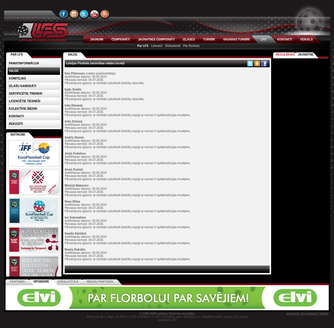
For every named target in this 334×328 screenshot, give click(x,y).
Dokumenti (173, 45)
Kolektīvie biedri (23, 108)
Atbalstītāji (68, 281)
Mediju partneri (100, 281)
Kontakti (16, 116)
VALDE (72, 54)
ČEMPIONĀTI (121, 39)
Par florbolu (191, 45)
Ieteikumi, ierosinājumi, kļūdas (307, 313)
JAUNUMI (96, 39)
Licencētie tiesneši (24, 101)
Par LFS (143, 45)
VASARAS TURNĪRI (236, 39)
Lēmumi (156, 45)
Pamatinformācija (24, 63)
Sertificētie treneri (25, 93)
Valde (14, 70)
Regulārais (285, 54)
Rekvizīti (16, 123)
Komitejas (17, 78)
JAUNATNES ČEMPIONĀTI (156, 39)
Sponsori (41, 281)
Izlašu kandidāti (22, 86)
